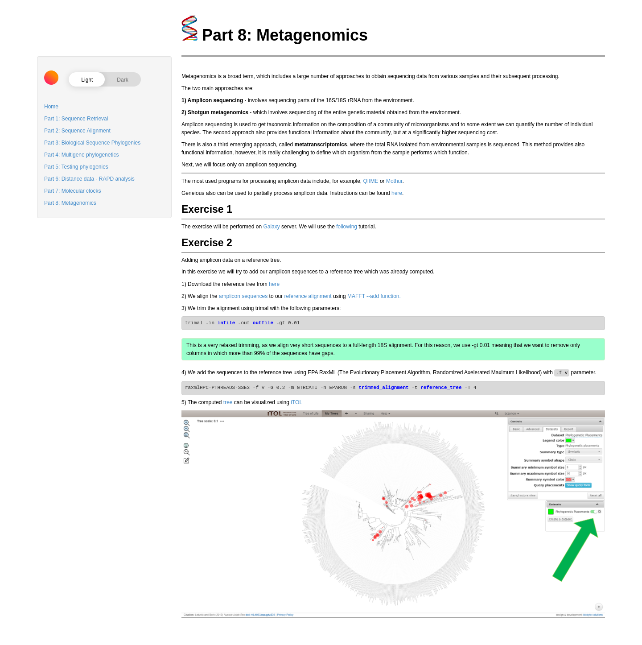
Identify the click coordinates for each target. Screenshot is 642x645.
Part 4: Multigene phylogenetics (81, 155)
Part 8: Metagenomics (70, 203)
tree (228, 402)
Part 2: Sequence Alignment (77, 131)
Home (51, 106)
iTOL (296, 402)
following (346, 226)
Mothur (394, 181)
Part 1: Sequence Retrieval (76, 119)
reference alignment (308, 296)
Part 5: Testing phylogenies (76, 167)
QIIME (371, 181)
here (396, 193)
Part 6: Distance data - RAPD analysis (89, 179)
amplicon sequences (243, 296)
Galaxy (271, 226)
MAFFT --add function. (374, 296)
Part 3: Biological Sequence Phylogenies (92, 143)
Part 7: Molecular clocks (72, 191)
